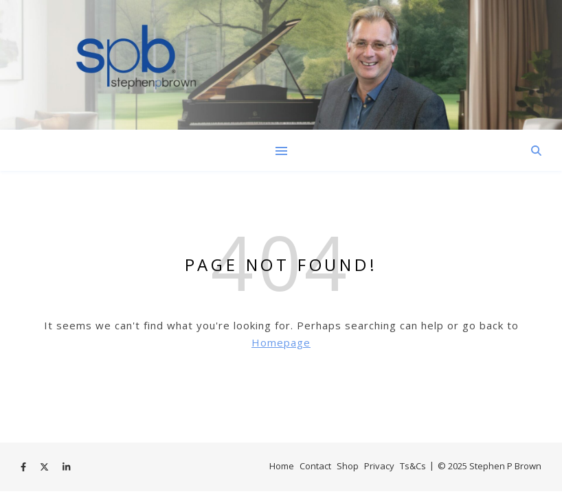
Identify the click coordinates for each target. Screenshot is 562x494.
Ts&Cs (413, 466)
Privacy (379, 466)
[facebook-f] (24, 467)
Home (281, 466)
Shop (348, 466)
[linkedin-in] (66, 467)
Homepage (281, 342)
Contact (315, 466)
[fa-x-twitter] (45, 467)
